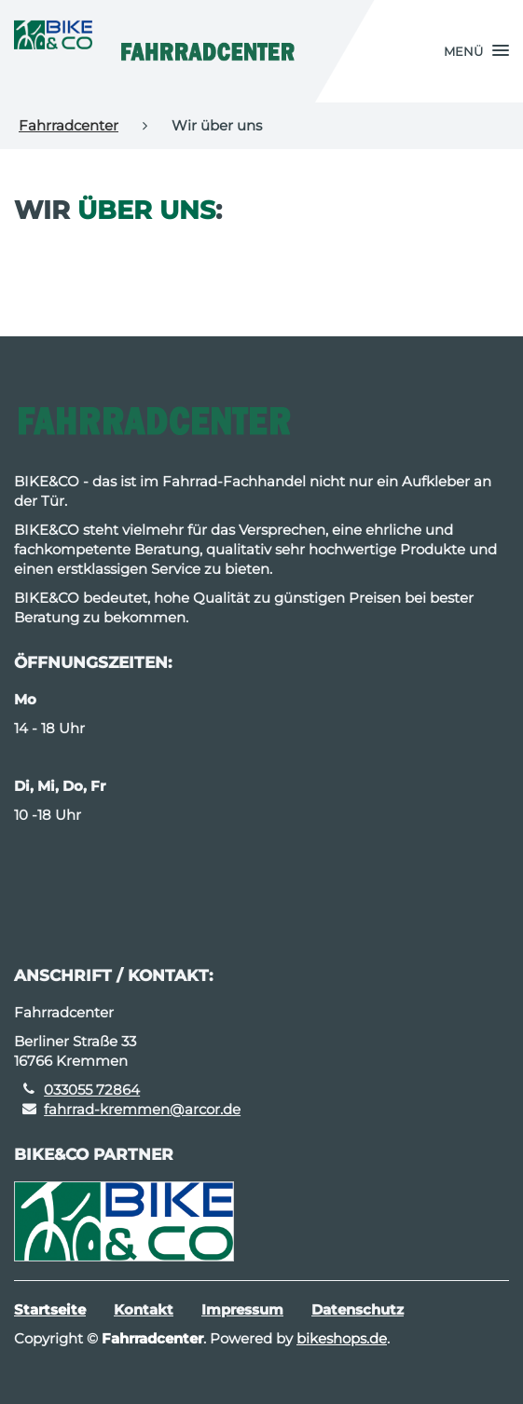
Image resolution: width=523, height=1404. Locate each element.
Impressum (242, 1309)
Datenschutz (357, 1309)
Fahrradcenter (68, 125)
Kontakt (143, 1309)
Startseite (50, 1309)
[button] (476, 51)
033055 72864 (92, 1089)
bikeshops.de (341, 1338)
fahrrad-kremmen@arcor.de (142, 1109)
